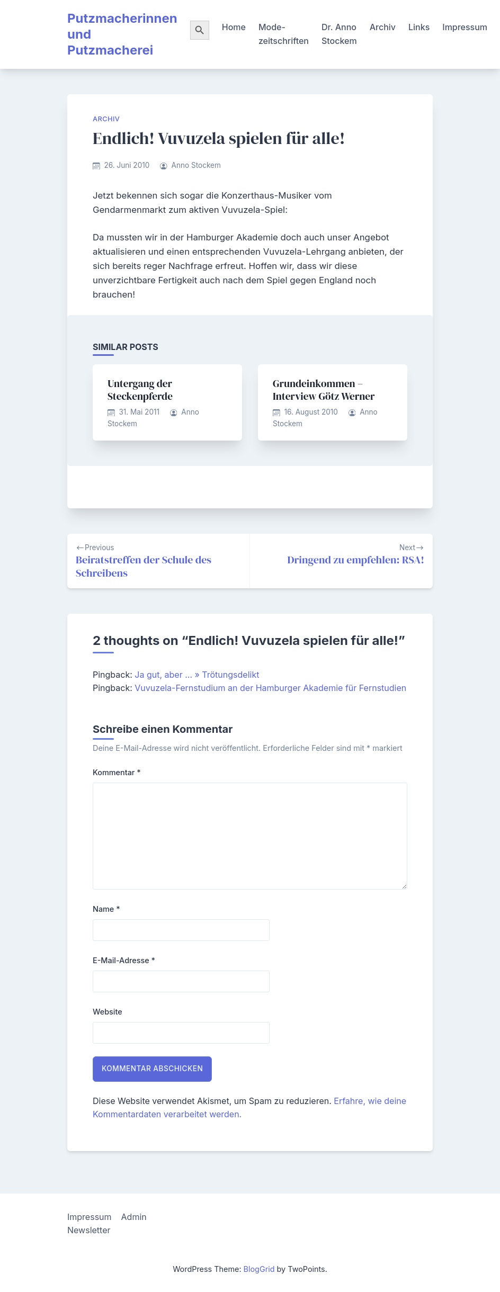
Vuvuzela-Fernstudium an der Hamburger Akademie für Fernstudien (270, 688)
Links (419, 27)
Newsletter (89, 1230)
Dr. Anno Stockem (339, 34)
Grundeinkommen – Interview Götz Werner (323, 389)
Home (234, 27)
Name (106, 908)
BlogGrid (259, 1268)
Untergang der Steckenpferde (140, 389)
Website (107, 1011)
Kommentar (117, 772)
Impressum (464, 27)
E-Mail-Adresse (124, 960)
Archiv (383, 27)
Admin (134, 1217)
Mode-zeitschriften (283, 34)
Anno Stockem (196, 165)
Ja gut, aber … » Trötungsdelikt (197, 674)
